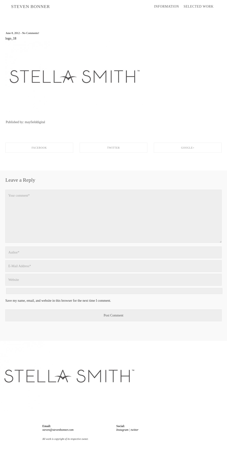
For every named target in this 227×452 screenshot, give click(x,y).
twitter (134, 429)
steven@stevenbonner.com (58, 429)
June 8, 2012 (13, 33)
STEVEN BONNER (30, 6)
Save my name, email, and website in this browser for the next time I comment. (58, 300)
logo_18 (10, 38)
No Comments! (30, 33)
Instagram (122, 429)
